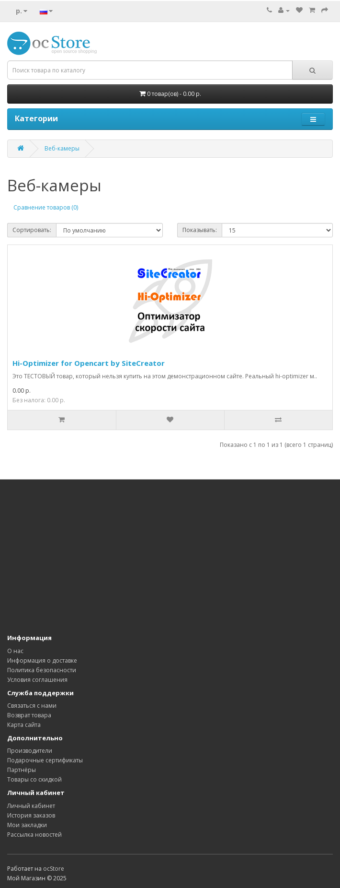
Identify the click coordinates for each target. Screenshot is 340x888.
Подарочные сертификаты (45, 760)
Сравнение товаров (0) (45, 207)
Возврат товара (29, 715)
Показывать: (199, 230)
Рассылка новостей (34, 834)
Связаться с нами (32, 705)
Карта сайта (24, 725)
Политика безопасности (41, 670)
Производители (29, 751)
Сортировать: (31, 230)
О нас (15, 651)
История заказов (31, 815)
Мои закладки (27, 825)
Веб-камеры (62, 148)
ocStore (53, 869)
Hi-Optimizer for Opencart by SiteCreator (88, 363)
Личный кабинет (31, 806)
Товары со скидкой (34, 779)
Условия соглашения (37, 680)
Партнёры (21, 770)
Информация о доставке (42, 660)
